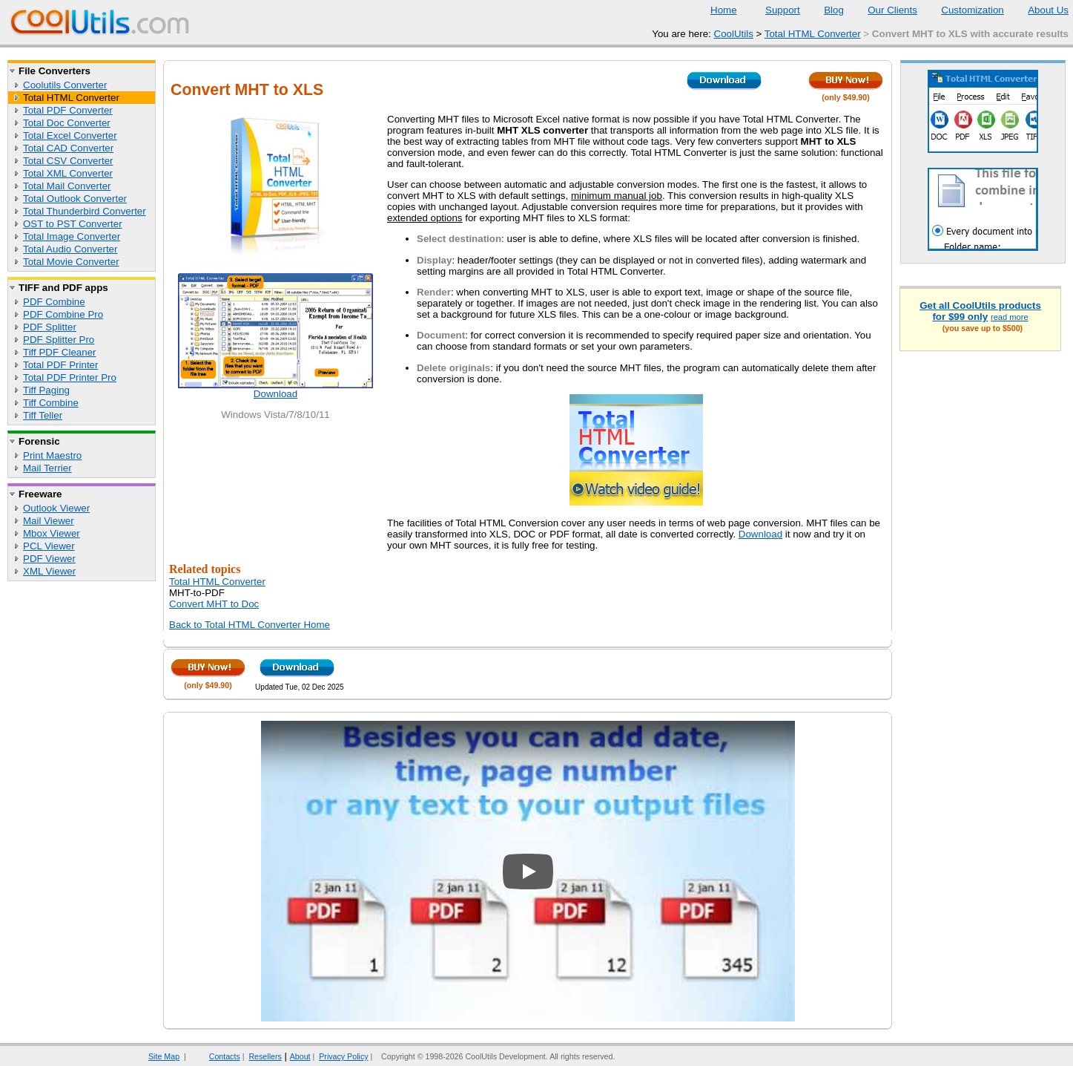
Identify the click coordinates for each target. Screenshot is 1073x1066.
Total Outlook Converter (75, 198)
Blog (824, 10)
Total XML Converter (68, 173)
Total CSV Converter (68, 160)
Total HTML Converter (813, 33)
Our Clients (883, 10)
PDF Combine (54, 301)
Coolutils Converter (65, 85)
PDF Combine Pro (63, 314)
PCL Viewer (49, 546)
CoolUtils (733, 33)
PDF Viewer (49, 558)
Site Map (163, 1056)
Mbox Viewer (51, 533)
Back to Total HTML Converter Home (249, 624)
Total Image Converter (71, 236)
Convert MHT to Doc (214, 603)
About (300, 1056)
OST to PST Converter (72, 223)
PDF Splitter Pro (58, 339)
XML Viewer (49, 571)
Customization (962, 10)
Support (773, 10)
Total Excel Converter (70, 135)
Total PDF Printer (60, 364)
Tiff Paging (46, 390)
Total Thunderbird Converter (84, 211)
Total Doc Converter (66, 122)
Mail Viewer (48, 520)
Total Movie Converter (71, 261)
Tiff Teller (42, 415)
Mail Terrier (47, 468)
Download (275, 393)
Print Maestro (52, 455)
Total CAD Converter (68, 148)
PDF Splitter (49, 327)
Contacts (215, 1056)
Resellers (264, 1056)
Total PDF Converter (68, 110)
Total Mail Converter (67, 186)
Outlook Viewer (56, 508)
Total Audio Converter (70, 249)
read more (1010, 317)
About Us (1039, 10)
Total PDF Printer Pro (69, 377)
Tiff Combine (51, 402)
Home (723, 10)
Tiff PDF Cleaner (59, 352)
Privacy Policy (343, 1056)
